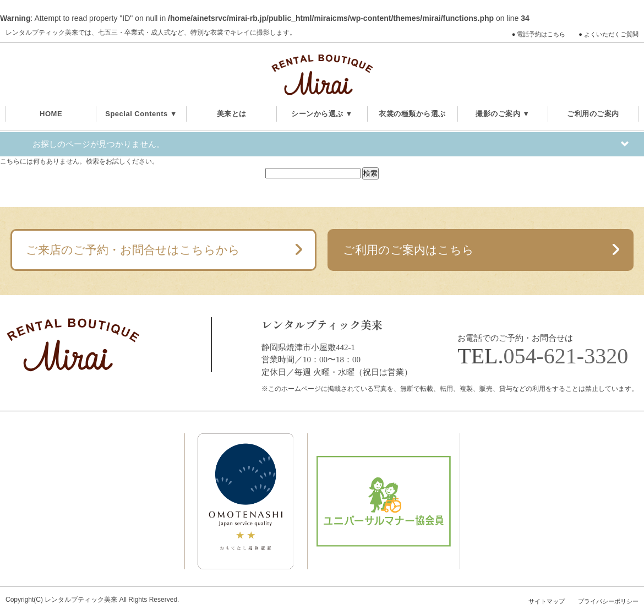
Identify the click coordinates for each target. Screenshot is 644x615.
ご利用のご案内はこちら (408, 249)
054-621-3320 (566, 356)
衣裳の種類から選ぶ (412, 114)
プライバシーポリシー (608, 601)
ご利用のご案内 (593, 114)
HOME (51, 114)
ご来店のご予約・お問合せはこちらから (133, 249)
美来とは (232, 114)
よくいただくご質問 (611, 34)
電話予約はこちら (541, 34)
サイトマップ (546, 601)
